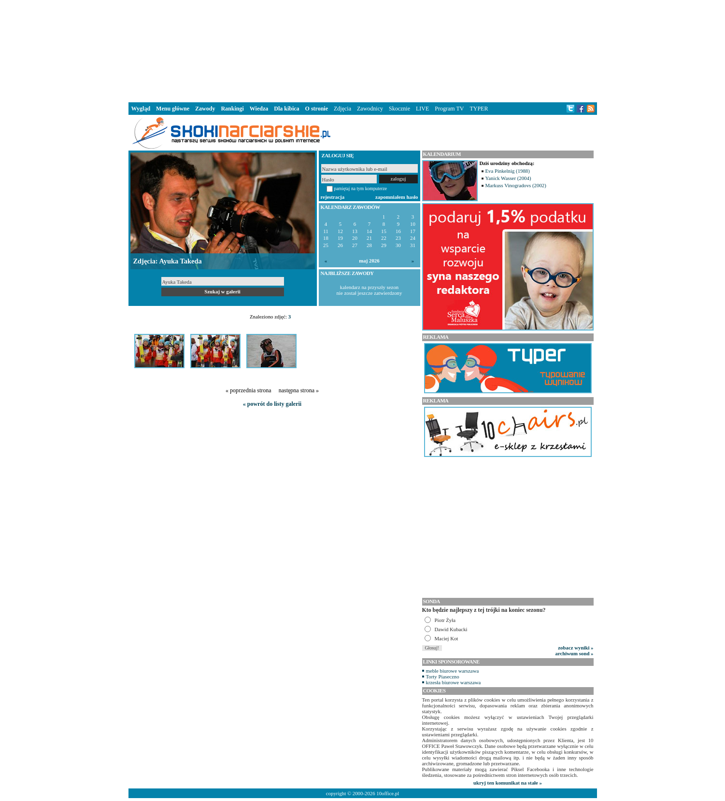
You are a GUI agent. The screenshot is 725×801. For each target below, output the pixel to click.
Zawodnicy (370, 108)
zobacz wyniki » (575, 647)
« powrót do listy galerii (272, 403)
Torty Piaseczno (442, 676)
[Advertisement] (363, 50)
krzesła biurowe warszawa (453, 682)
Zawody (205, 108)
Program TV (449, 108)
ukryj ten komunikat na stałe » (507, 783)
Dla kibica (286, 108)
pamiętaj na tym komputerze (360, 188)
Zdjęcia (342, 108)
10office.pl (387, 793)
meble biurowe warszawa (452, 671)
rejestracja (333, 197)
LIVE (422, 108)
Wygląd (141, 108)
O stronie (316, 108)
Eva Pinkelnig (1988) (507, 171)
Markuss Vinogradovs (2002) (515, 185)
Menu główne (172, 108)
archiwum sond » (574, 653)
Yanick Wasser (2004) (508, 178)
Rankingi (232, 108)
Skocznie (399, 108)
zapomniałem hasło (396, 197)
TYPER (478, 108)
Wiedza (259, 108)
